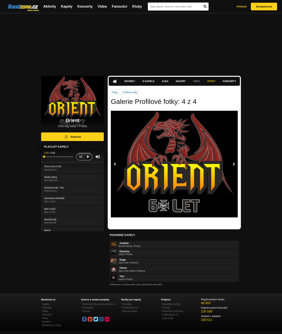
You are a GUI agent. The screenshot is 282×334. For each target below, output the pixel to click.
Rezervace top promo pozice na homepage (98, 306)
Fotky (211, 81)
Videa (102, 6)
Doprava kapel (129, 311)
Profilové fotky (130, 92)
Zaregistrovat (264, 6)
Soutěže (46, 321)
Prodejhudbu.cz (130, 307)
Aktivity (49, 6)
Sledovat (72, 137)
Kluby (137, 6)
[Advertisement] (141, 42)
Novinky (129, 81)
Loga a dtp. (168, 318)
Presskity (127, 304)
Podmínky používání (172, 311)
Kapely (66, 6)
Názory (180, 81)
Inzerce (86, 311)
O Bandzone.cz (170, 314)
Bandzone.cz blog (51, 325)
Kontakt (166, 307)
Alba (165, 81)
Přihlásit (242, 6)
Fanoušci (119, 6)
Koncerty (85, 6)
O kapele (148, 81)
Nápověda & (171, 304)
